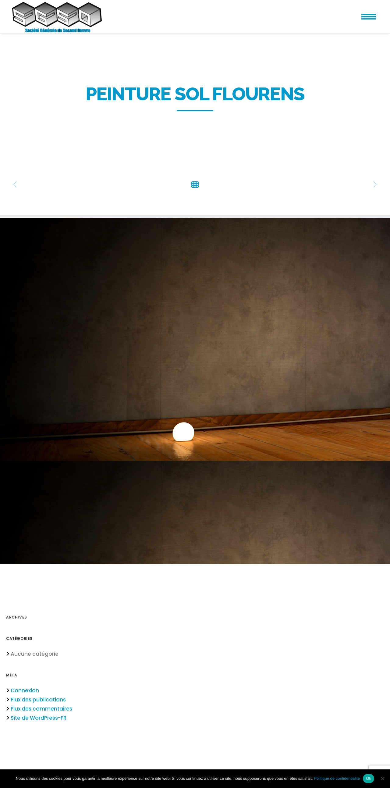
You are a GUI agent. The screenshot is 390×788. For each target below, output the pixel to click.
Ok (368, 778)
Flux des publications (38, 699)
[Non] (382, 779)
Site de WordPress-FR (38, 718)
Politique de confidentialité (337, 778)
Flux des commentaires (41, 708)
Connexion (25, 690)
